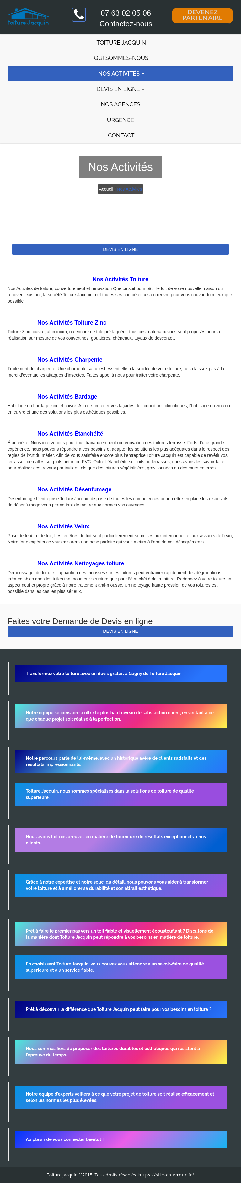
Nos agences (120, 105)
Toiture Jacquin (120, 42)
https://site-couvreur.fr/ (166, 1176)
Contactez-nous (125, 23)
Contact (121, 136)
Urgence (120, 121)
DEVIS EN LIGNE (120, 250)
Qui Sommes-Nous (120, 58)
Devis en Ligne (121, 89)
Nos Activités (120, 74)
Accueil (106, 190)
